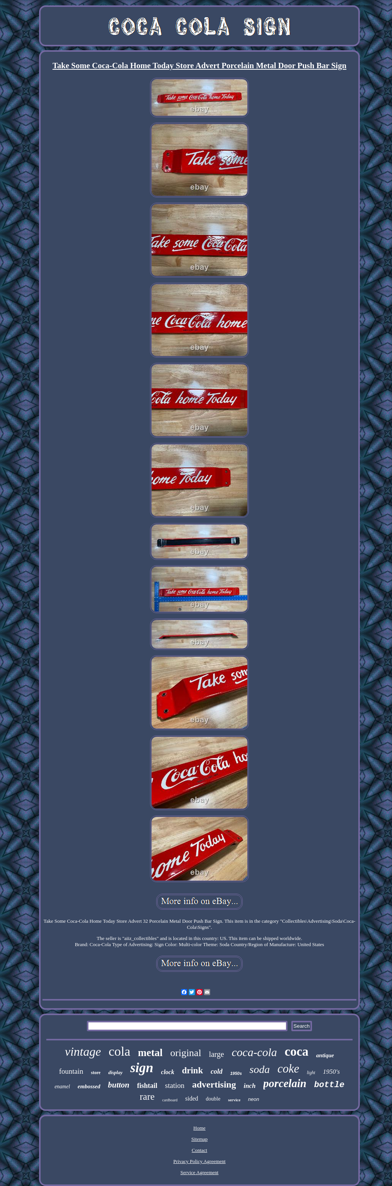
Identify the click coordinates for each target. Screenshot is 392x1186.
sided (191, 1098)
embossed (89, 1086)
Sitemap (199, 1139)
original (185, 1052)
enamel (62, 1086)
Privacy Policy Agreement (199, 1161)
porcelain (285, 1083)
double (213, 1099)
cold (216, 1071)
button (118, 1084)
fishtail (147, 1085)
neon (253, 1099)
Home (199, 1128)
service (234, 1099)
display (115, 1072)
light (311, 1072)
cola (120, 1051)
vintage (83, 1051)
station (175, 1085)
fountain (71, 1071)
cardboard (170, 1100)
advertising (214, 1084)
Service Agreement (199, 1172)
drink (192, 1070)
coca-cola (254, 1052)
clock (168, 1072)
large (216, 1054)
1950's (331, 1071)
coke (288, 1068)
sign (141, 1067)
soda (260, 1069)
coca (297, 1051)
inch (249, 1085)
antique (325, 1055)
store (96, 1072)
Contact (199, 1150)
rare (147, 1096)
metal (150, 1052)
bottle (329, 1085)
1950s (236, 1073)
